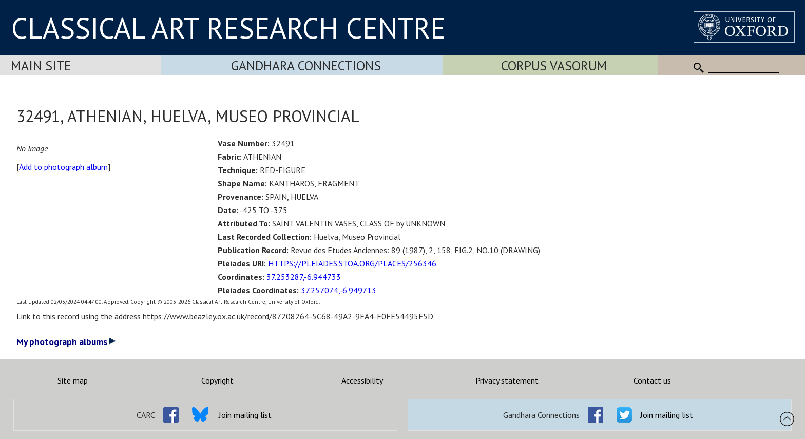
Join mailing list (245, 415)
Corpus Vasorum (554, 65)
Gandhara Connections (306, 65)
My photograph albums (66, 342)
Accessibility (362, 380)
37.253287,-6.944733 (303, 277)
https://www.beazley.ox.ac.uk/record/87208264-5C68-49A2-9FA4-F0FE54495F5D (288, 316)
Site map (72, 380)
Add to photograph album (63, 167)
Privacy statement (507, 380)
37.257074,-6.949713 (338, 290)
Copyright (217, 380)
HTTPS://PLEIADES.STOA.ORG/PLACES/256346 (352, 263)
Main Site (41, 65)
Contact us (652, 380)
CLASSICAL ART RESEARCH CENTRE (228, 27)
